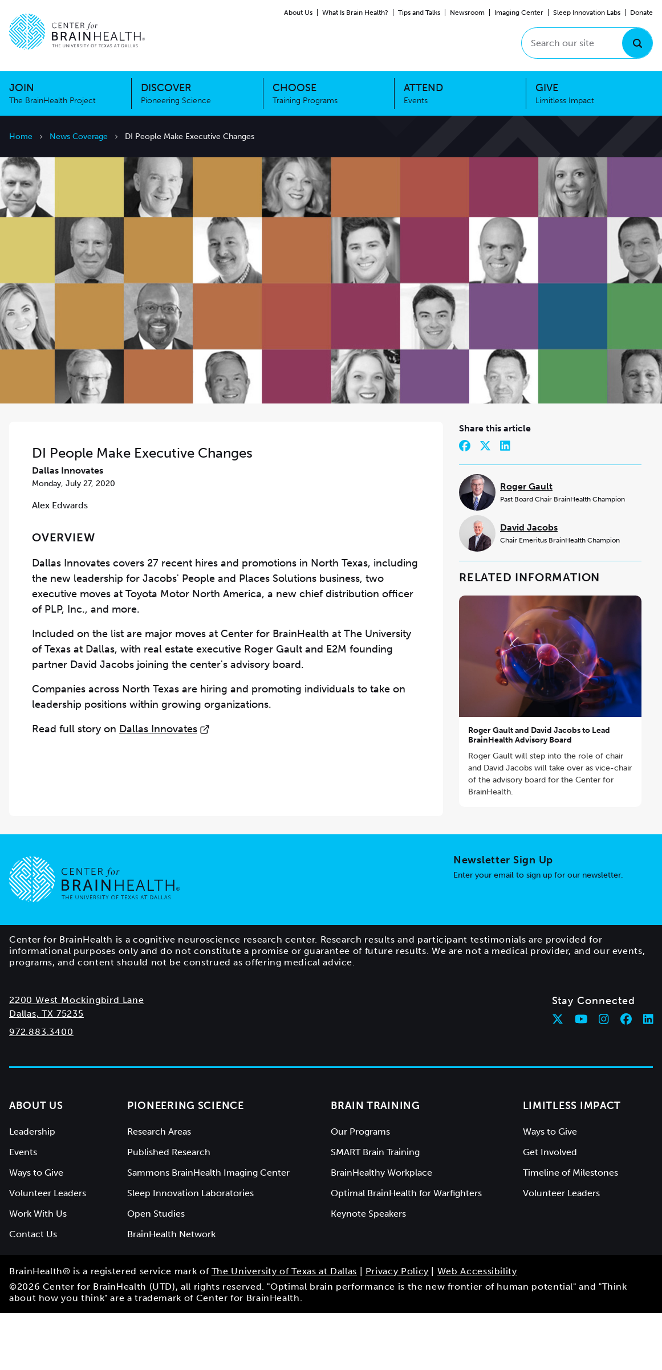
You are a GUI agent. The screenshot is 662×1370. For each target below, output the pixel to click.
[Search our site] (587, 43)
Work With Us (38, 1270)
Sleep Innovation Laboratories (190, 1250)
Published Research (168, 1209)
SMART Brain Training (375, 1209)
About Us (298, 13)
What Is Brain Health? (355, 13)
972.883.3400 (41, 1088)
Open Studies (156, 1270)
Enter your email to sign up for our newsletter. (538, 932)
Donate (641, 13)
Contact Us (33, 1291)
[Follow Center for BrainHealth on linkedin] (648, 1076)
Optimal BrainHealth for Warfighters (406, 1250)
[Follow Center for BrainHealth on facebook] (626, 1076)
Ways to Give (36, 1229)
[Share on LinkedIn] (505, 502)
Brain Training (375, 1162)
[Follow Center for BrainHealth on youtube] (581, 1076)
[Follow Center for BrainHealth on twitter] (557, 1076)
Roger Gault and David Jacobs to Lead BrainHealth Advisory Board (539, 792)
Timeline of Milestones (570, 1229)
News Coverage (79, 136)
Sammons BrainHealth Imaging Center (208, 1229)
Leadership (32, 1188)
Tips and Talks (419, 13)
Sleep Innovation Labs (586, 13)
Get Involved (550, 1209)
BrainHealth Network (171, 1291)
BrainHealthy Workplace (381, 1229)
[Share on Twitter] (485, 502)
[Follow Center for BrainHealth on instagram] (604, 1076)
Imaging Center (518, 13)
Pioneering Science (185, 1162)
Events (23, 1209)
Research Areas (159, 1188)
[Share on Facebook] (464, 502)
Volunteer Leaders (47, 1250)
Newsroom (467, 13)
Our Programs (360, 1188)
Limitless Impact (572, 1162)
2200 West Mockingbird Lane (76, 1056)
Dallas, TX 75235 (46, 1070)
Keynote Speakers (368, 1270)
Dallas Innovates (164, 786)
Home (21, 136)
